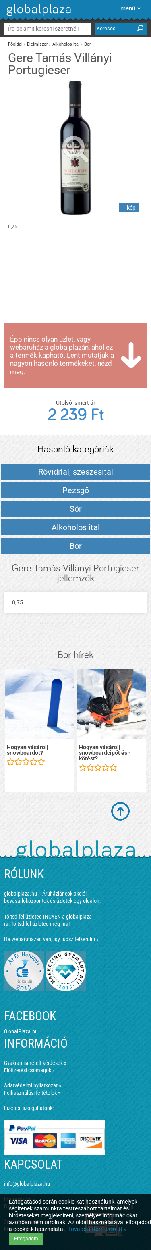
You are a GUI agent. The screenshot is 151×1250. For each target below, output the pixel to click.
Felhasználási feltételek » (32, 1093)
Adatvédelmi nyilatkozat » (32, 1085)
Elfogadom (26, 1239)
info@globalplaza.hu (27, 1184)
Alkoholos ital (66, 44)
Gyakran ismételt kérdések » (35, 1063)
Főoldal (15, 44)
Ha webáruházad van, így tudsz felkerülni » (51, 939)
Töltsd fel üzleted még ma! (40, 924)
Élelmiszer (37, 44)
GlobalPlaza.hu (21, 1031)
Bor (87, 44)
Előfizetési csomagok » (29, 1070)
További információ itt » (97, 1229)
